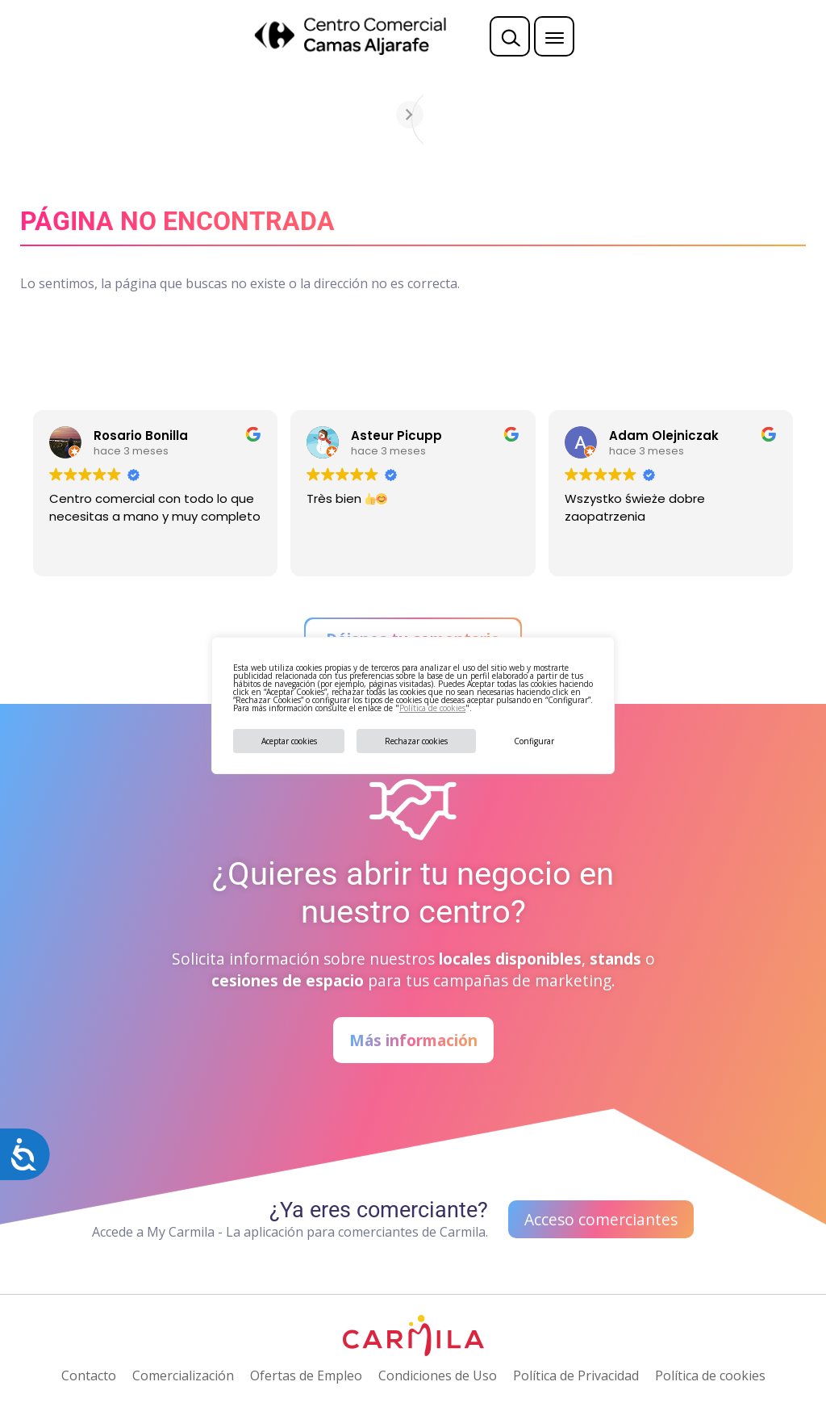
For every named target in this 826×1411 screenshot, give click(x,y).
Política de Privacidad (576, 1375)
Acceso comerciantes (601, 1219)
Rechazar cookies (416, 741)
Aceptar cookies (289, 741)
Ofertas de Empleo (306, 1375)
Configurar (534, 741)
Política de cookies (432, 708)
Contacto (88, 1375)
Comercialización (183, 1375)
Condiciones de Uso (437, 1375)
